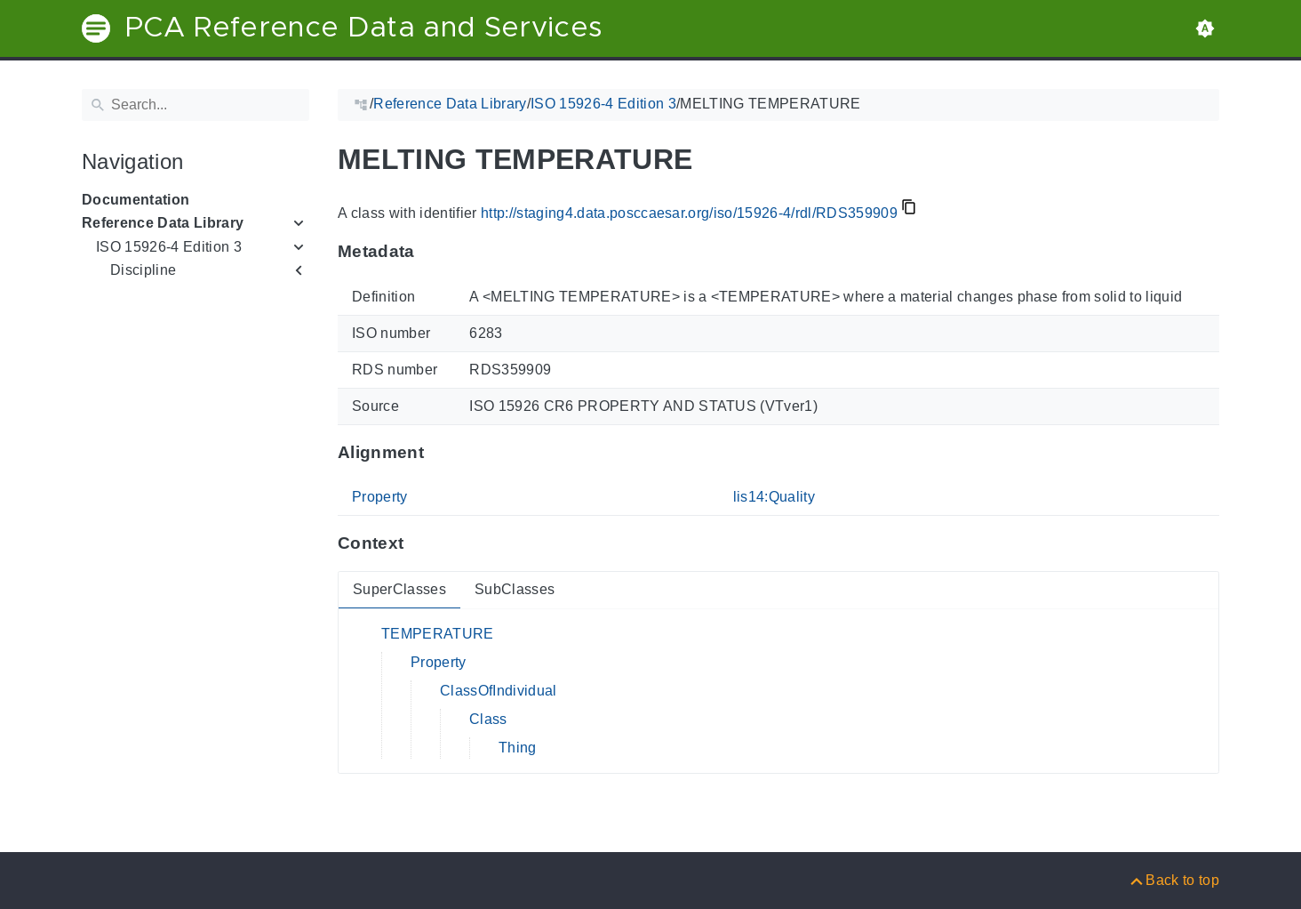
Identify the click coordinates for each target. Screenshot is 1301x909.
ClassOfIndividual (498, 690)
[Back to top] (1173, 880)
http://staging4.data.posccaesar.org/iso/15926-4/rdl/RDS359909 (689, 213)
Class (488, 719)
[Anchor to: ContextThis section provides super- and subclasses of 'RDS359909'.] (421, 543)
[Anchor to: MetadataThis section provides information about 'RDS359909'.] (432, 251)
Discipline (143, 270)
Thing (518, 747)
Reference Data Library (162, 222)
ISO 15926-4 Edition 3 (169, 246)
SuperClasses (399, 589)
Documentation (135, 199)
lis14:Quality (774, 496)
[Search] (195, 105)
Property (380, 496)
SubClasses (515, 589)
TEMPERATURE (437, 633)
